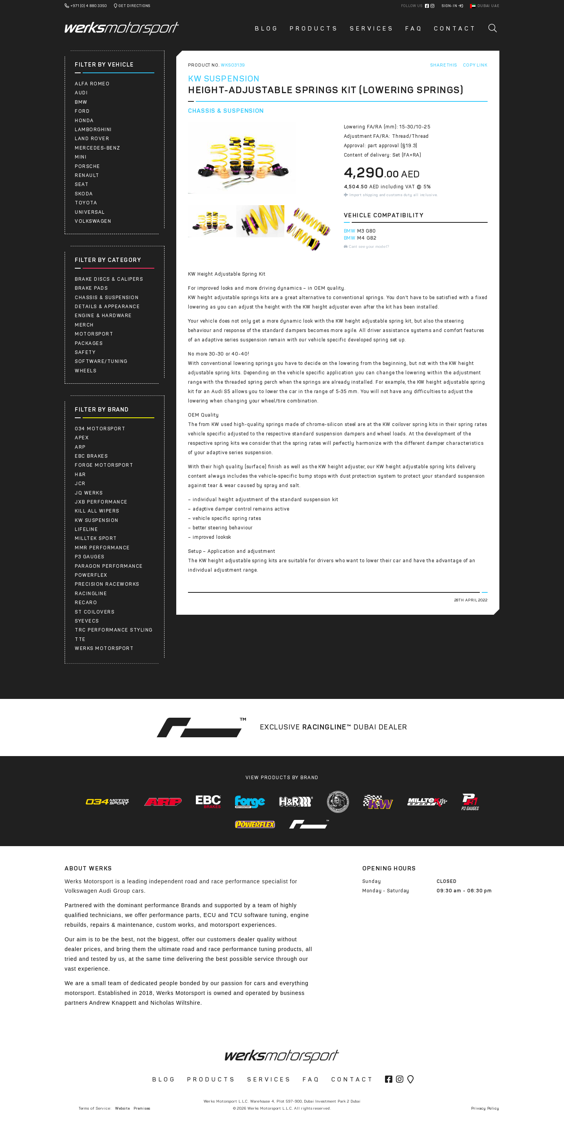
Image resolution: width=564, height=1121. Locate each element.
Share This (443, 65)
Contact (455, 28)
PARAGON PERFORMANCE (109, 566)
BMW (81, 102)
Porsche (87, 166)
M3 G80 (366, 231)
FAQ (414, 28)
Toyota (86, 203)
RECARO (86, 602)
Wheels (85, 371)
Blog (267, 28)
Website (122, 1108)
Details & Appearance (107, 306)
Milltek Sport (96, 538)
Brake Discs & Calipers (109, 279)
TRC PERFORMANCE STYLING (114, 630)
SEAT (82, 184)
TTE (80, 639)
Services (372, 28)
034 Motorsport (100, 428)
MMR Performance (102, 548)
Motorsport (94, 334)
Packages (89, 343)
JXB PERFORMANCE (101, 502)
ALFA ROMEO (92, 84)
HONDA (84, 120)
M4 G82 (366, 238)
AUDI (81, 93)
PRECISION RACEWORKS (107, 584)
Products (314, 28)
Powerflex (91, 575)
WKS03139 (233, 65)
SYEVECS (87, 621)
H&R (80, 474)
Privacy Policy (485, 1108)
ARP (80, 447)
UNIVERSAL (90, 212)
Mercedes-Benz (98, 148)
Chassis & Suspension (107, 297)
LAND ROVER (92, 138)
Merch (84, 325)
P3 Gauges (90, 557)
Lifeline (86, 529)
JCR (80, 483)
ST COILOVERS (94, 612)
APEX (82, 437)
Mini (81, 157)
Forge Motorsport (104, 465)
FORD (82, 111)
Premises (142, 1108)
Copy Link (475, 65)
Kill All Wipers (97, 511)
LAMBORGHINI (93, 129)
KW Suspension (97, 520)
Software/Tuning (101, 361)
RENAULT (87, 175)
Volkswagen (93, 221)
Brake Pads (91, 288)
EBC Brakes (91, 456)
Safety (85, 352)
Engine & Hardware (103, 315)
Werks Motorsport (104, 648)
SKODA (84, 194)
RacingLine (91, 593)
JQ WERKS (89, 493)
